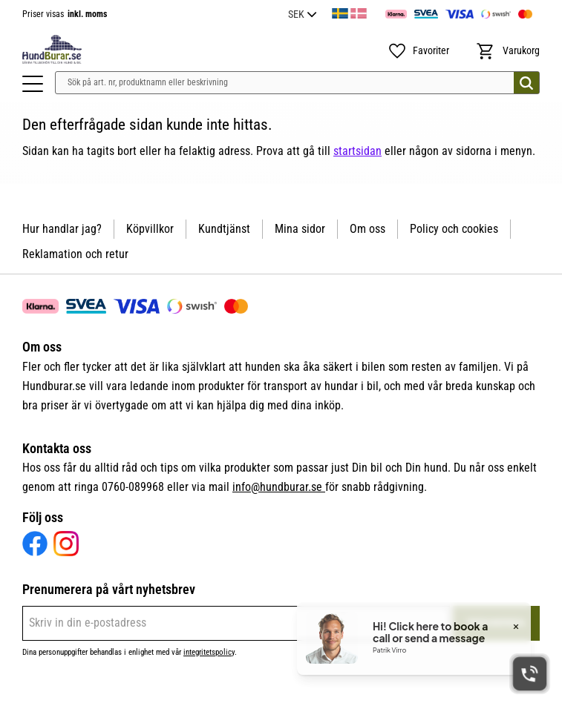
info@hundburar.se (278, 487)
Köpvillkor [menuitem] (150, 229)
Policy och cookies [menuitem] (454, 229)
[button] (32, 84)
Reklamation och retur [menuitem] (75, 254)
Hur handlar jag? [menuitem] (62, 229)
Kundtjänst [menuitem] (224, 229)
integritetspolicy (209, 652)
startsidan (357, 151)
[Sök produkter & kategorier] (297, 82)
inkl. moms (87, 14)
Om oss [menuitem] (367, 229)
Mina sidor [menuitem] (300, 229)
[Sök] (526, 82)
